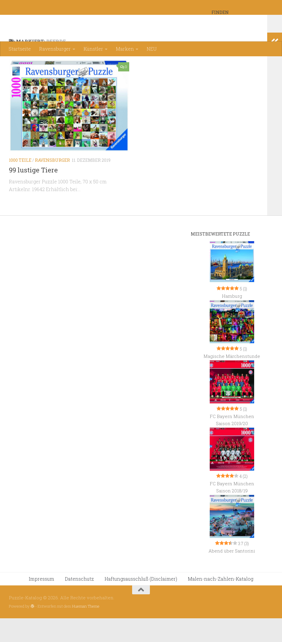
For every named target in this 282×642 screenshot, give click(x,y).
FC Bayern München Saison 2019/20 (232, 443)
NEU (152, 49)
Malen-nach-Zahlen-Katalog (220, 602)
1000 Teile (20, 184)
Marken (125, 49)
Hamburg (232, 320)
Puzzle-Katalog (53, 20)
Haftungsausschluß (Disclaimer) (141, 602)
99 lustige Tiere (33, 193)
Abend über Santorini (232, 574)
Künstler (93, 49)
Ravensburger (55, 49)
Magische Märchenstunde (232, 380)
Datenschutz (79, 602)
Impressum (41, 602)
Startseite (20, 49)
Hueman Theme (86, 630)
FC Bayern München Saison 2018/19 (232, 510)
